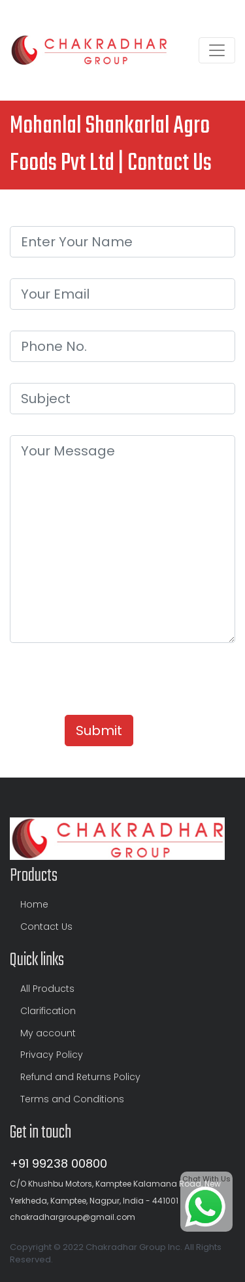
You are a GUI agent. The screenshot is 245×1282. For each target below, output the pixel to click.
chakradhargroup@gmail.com (72, 1217)
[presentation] (109, 678)
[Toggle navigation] (217, 50)
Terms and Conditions (72, 1099)
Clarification (48, 1010)
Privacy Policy (51, 1054)
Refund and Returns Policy (80, 1076)
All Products (47, 988)
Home (34, 904)
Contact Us (46, 926)
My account (48, 1033)
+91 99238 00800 (58, 1163)
